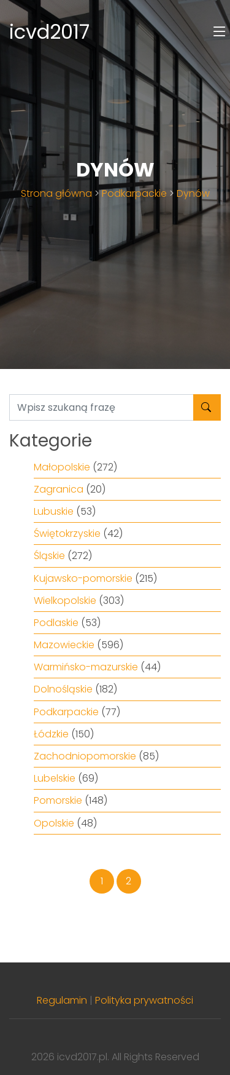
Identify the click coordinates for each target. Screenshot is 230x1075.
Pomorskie (58, 800)
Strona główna (56, 193)
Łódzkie (51, 734)
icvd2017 (49, 32)
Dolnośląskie (63, 689)
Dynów (193, 193)
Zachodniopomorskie (85, 756)
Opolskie (54, 823)
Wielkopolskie (65, 600)
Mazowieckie (64, 645)
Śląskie (49, 556)
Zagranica (58, 489)
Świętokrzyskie (67, 533)
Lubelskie (54, 778)
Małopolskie (62, 467)
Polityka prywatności (144, 1000)
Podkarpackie (134, 193)
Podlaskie (56, 623)
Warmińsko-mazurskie (86, 667)
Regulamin (62, 1000)
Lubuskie (54, 511)
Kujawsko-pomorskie (83, 578)
